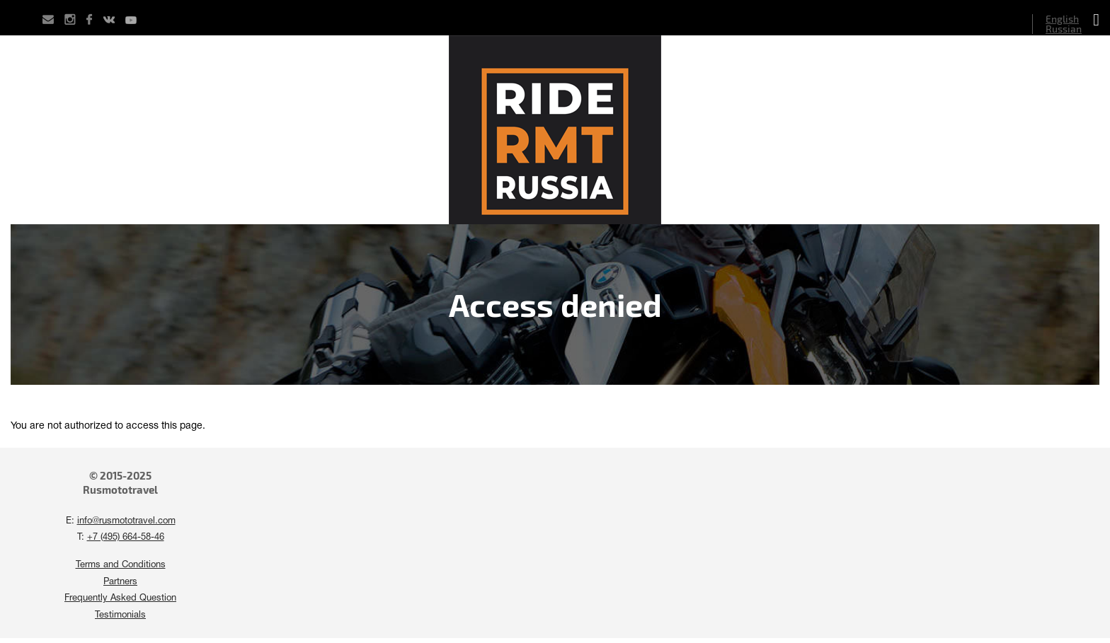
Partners (120, 582)
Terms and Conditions (121, 565)
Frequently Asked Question (120, 598)
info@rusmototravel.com (126, 521)
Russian (1064, 29)
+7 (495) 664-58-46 (125, 537)
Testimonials (120, 615)
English (1062, 19)
